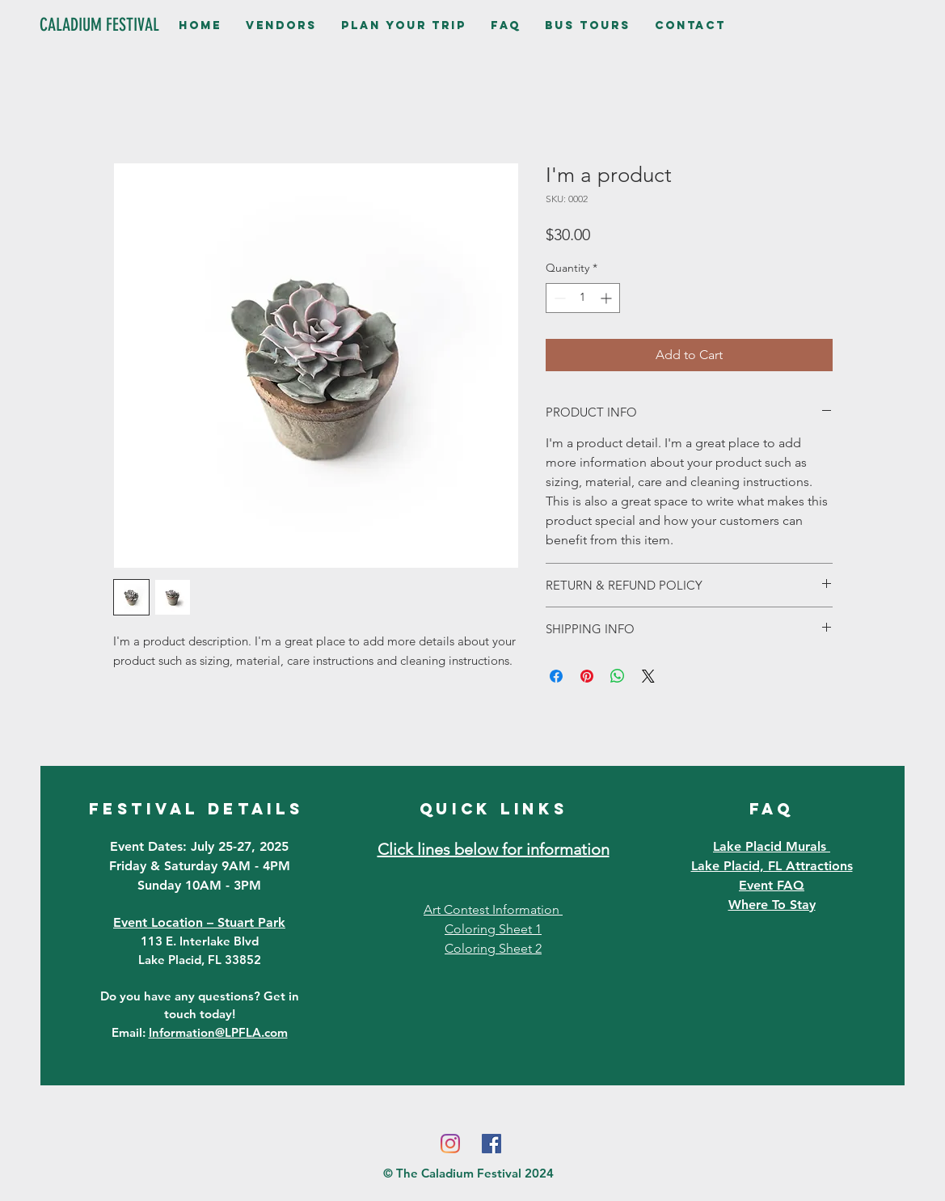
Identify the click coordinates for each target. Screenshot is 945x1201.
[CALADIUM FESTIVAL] (99, 25)
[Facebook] (491, 1143)
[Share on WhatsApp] (617, 676)
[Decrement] (558, 298)
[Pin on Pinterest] (587, 676)
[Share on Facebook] (556, 676)
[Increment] (607, 298)
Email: (200, 1032)
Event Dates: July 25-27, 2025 (199, 846)
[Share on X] (648, 676)
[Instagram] (450, 1143)
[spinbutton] (582, 298)
